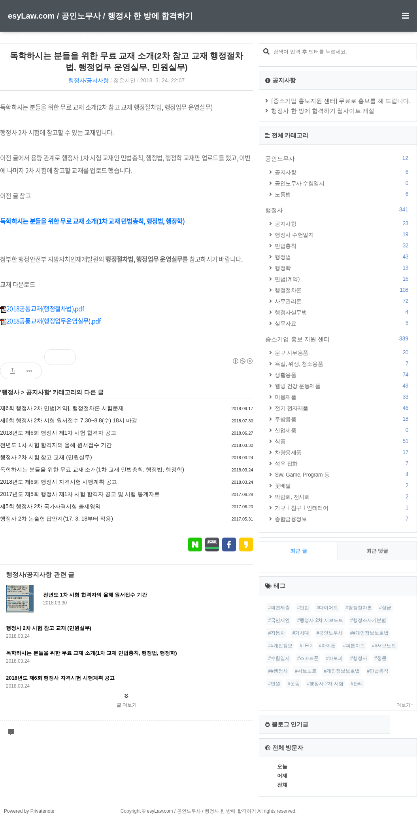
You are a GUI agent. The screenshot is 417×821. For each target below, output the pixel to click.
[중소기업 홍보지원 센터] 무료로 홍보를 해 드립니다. (341, 100)
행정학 (343, 267)
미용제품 (343, 396)
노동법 (343, 194)
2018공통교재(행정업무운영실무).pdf (50, 320)
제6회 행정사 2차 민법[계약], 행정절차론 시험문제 (62, 408)
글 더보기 (127, 705)
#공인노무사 (330, 633)
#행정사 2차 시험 (325, 683)
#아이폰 (327, 645)
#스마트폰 (308, 658)
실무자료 (343, 323)
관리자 (182, 36)
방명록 (151, 36)
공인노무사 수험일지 (343, 183)
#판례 (357, 683)
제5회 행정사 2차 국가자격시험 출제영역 (50, 506)
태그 (44, 36)
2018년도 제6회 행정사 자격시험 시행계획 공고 (58, 482)
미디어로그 (78, 36)
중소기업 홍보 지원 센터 (338, 338)
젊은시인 (124, 80)
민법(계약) (343, 279)
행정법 (343, 256)
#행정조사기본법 (368, 620)
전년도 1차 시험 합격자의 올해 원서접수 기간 (56, 445)
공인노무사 (338, 158)
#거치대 (300, 633)
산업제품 (343, 430)
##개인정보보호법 (369, 633)
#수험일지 (279, 658)
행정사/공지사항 (88, 80)
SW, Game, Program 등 (343, 474)
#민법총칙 (378, 671)
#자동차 (276, 633)
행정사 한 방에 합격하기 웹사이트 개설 (322, 110)
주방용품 (343, 419)
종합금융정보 (343, 518)
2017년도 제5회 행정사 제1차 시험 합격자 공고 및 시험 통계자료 (80, 494)
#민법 (303, 607)
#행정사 (358, 658)
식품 (343, 441)
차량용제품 (343, 452)
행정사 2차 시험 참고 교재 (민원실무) (46, 457)
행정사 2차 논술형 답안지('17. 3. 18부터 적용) (56, 518)
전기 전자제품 (343, 408)
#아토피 (334, 658)
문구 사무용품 (343, 352)
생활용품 (343, 374)
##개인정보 (280, 645)
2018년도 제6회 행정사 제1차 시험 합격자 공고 (58, 433)
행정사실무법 (343, 312)
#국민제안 (279, 620)
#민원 (274, 683)
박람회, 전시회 (343, 496)
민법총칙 (343, 245)
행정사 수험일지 (343, 234)
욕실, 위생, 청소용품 (343, 363)
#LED (305, 645)
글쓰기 (213, 36)
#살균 (385, 607)
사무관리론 (343, 301)
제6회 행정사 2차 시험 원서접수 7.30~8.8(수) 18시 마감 (68, 420)
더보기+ (404, 705)
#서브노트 (306, 671)
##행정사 (277, 671)
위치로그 (117, 36)
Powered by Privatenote (29, 811)
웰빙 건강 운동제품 (343, 385)
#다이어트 (327, 607)
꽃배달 (343, 485)
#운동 (294, 683)
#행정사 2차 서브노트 (320, 620)
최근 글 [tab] (298, 551)
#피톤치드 (354, 645)
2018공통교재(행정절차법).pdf (42, 308)
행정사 (10, 392)
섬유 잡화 (343, 463)
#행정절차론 (358, 607)
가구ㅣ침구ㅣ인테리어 (343, 507)
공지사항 (38, 392)
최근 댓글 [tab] (377, 551)
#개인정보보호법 (342, 671)
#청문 (380, 658)
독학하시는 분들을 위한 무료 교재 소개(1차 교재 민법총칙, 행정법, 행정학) (92, 469)
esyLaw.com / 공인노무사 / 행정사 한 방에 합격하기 (100, 15)
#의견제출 (279, 607)
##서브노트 (384, 645)
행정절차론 (343, 290)
